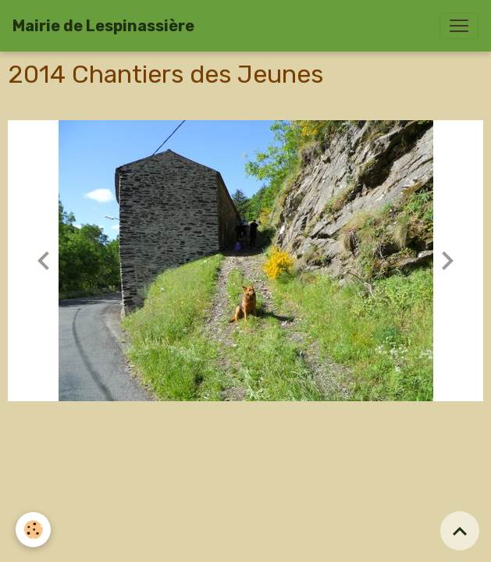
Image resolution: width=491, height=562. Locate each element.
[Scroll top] (459, 530)
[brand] (103, 25)
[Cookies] (33, 529)
